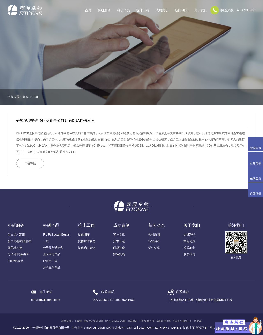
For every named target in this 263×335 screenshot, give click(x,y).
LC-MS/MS (162, 327)
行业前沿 (154, 241)
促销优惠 (154, 247)
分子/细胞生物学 (18, 254)
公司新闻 (154, 234)
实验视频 (119, 254)
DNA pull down (115, 327)
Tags (36, 96)
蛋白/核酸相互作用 (20, 241)
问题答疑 (119, 247)
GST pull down (136, 327)
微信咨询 (255, 148)
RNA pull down (95, 327)
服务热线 (256, 159)
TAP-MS (176, 327)
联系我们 (189, 254)
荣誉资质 (189, 241)
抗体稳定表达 (86, 247)
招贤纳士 (189, 247)
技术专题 (119, 241)
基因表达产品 (51, 254)
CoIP (150, 327)
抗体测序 (84, 234)
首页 (88, 10)
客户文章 (119, 234)
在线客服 (255, 178)
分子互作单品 (51, 267)
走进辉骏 (189, 234)
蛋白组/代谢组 (17, 234)
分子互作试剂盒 (53, 247)
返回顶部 (255, 193)
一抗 (46, 241)
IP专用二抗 (50, 260)
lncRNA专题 (15, 260)
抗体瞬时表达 (86, 241)
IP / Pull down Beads (56, 234)
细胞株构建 (15, 247)
